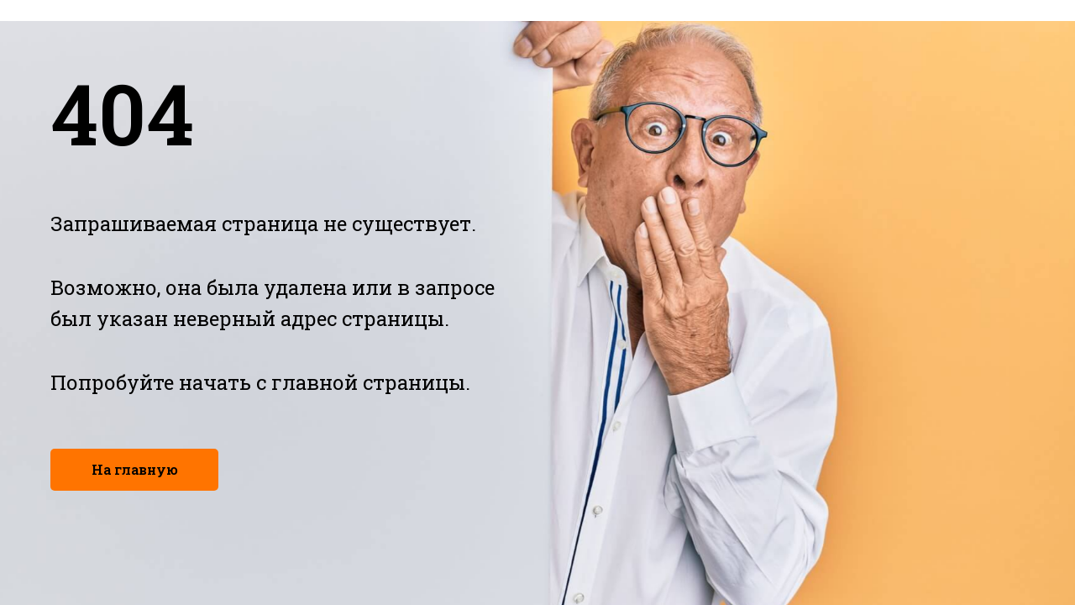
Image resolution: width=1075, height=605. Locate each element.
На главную (135, 469)
